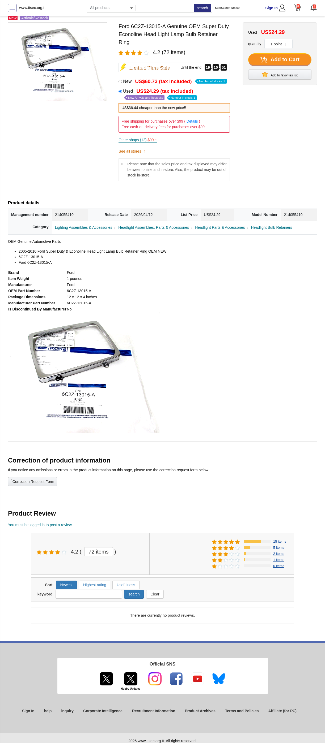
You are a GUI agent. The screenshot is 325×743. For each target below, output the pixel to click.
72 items (98, 552)
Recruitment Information (153, 711)
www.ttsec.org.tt (32, 8)
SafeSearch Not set (227, 7)
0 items (278, 566)
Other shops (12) (138, 140)
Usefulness (126, 585)
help (48, 711)
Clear (154, 594)
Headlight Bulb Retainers (271, 227)
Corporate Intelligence (103, 711)
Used (160, 94)
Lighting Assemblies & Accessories (83, 227)
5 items (278, 548)
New (174, 81)
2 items (278, 554)
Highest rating (94, 585)
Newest (66, 585)
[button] (313, 7)
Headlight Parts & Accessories (220, 227)
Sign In (271, 8)
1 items (278, 560)
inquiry (67, 711)
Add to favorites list (280, 74)
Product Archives (200, 711)
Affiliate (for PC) (282, 711)
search (202, 8)
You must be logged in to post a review (40, 525)
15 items (279, 541)
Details (192, 121)
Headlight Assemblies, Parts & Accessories (153, 227)
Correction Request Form (32, 481)
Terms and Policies (242, 711)
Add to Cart (279, 60)
